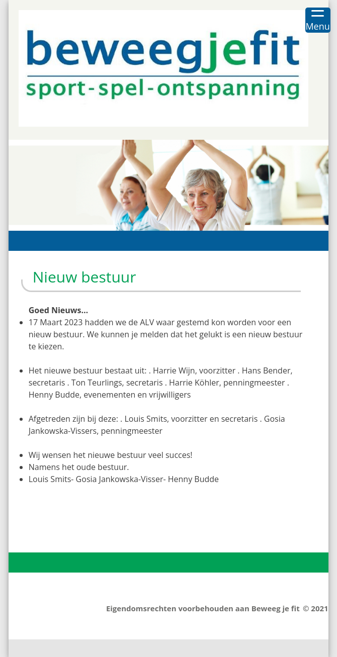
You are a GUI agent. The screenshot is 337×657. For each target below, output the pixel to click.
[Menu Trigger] (317, 20)
